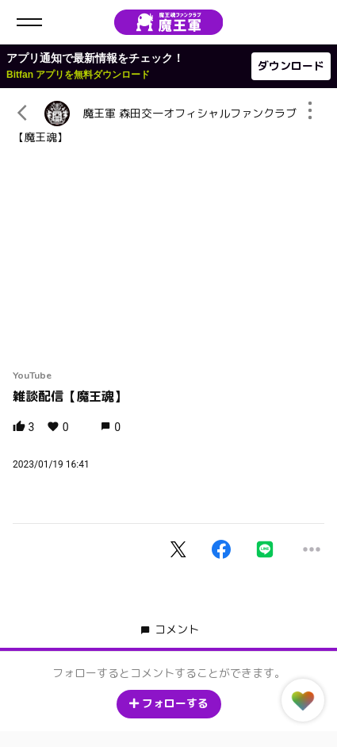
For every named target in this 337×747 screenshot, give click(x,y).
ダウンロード (291, 66)
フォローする (169, 703)
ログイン (311, 22)
